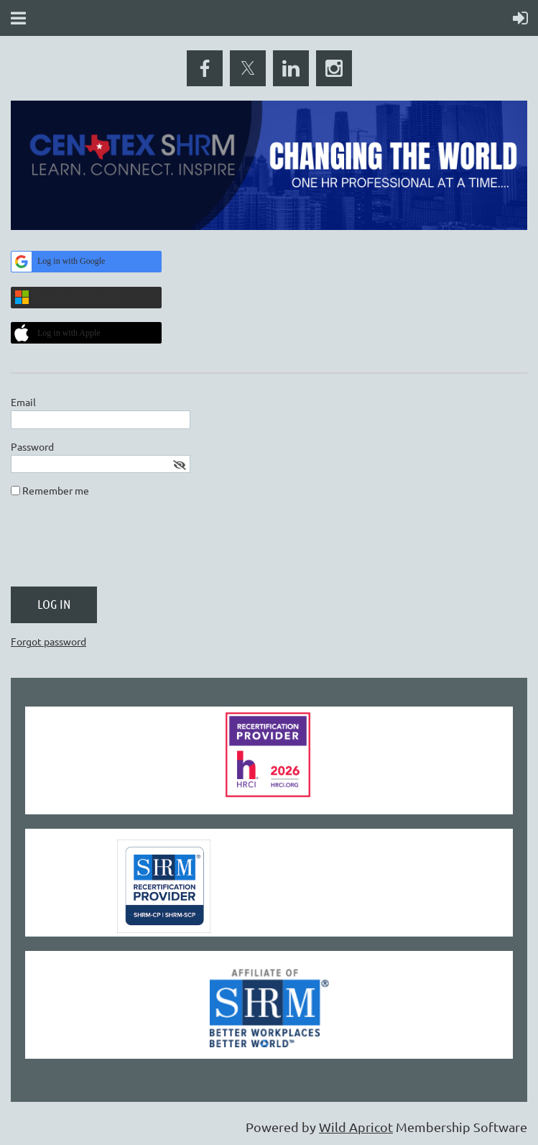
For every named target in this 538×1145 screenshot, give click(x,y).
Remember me (55, 490)
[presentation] (120, 548)
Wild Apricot (356, 1126)
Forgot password (48, 641)
